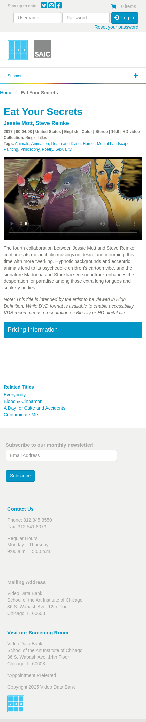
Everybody (15, 394)
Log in (124, 17)
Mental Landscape (113, 143)
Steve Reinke (52, 123)
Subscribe (20, 475)
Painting (11, 149)
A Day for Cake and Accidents (34, 408)
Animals (22, 143)
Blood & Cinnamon (23, 401)
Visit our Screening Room (37, 632)
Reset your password (116, 27)
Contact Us (20, 509)
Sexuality (63, 149)
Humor (89, 143)
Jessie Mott (18, 123)
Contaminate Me (21, 414)
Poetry (47, 149)
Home (6, 92)
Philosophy (30, 149)
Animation (40, 143)
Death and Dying (66, 143)
